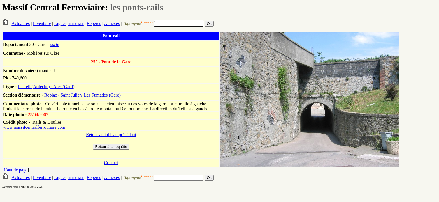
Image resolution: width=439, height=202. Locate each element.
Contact (111, 162)
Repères (94, 23)
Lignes (60, 23)
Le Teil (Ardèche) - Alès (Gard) (46, 86)
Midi (80, 24)
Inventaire (42, 23)
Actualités (20, 23)
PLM (74, 24)
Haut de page (15, 169)
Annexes (112, 23)
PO (69, 24)
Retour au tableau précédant (111, 134)
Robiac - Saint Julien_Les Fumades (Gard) (82, 95)
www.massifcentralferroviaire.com (34, 127)
